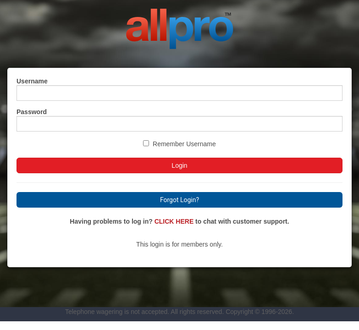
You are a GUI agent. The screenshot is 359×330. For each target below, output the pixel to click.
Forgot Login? (179, 200)
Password (32, 112)
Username (32, 81)
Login (179, 165)
